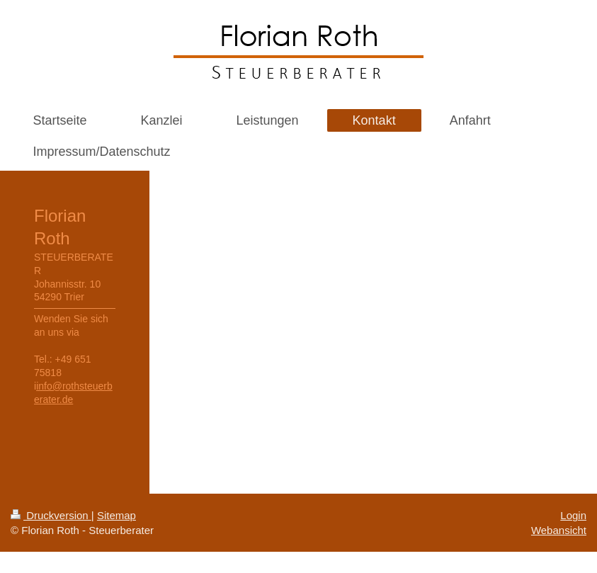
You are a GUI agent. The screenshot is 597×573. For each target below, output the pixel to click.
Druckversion (51, 515)
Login (573, 515)
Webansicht (558, 530)
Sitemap (116, 515)
